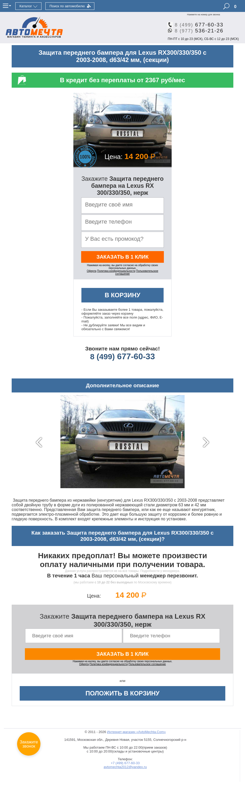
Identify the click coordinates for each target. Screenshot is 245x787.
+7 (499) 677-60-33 (125, 763)
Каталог (25, 6)
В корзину (123, 295)
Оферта (91, 271)
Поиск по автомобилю (67, 6)
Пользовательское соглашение (147, 664)
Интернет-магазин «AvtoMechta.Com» (136, 732)
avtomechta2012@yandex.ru (125, 767)
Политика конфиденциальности (116, 271)
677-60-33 (197, 24)
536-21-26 (197, 30)
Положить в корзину (123, 693)
